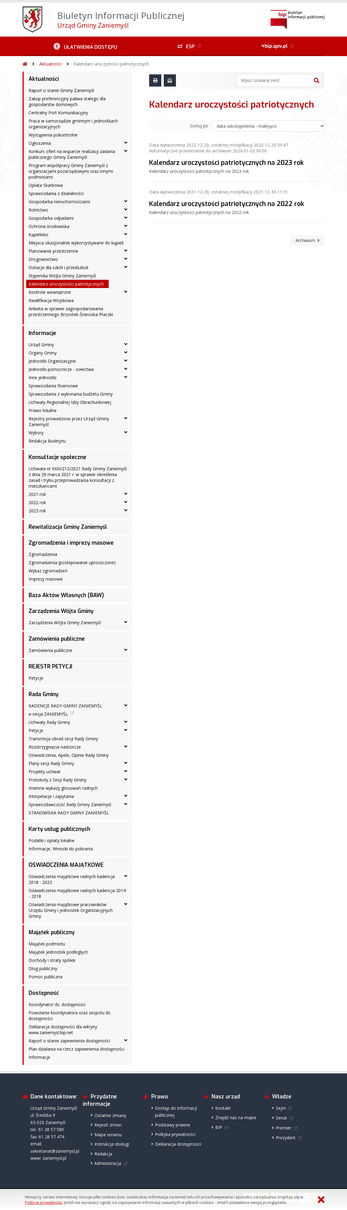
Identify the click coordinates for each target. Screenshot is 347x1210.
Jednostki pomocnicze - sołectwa (61, 369)
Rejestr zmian (107, 1125)
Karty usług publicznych (59, 829)
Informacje (42, 333)
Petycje (36, 678)
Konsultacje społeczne (57, 457)
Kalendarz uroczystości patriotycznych (111, 64)
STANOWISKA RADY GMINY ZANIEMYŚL (69, 813)
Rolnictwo (38, 210)
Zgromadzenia (43, 554)
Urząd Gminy (41, 344)
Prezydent (286, 1138)
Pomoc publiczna (45, 977)
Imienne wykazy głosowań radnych (63, 788)
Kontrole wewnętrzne (50, 292)
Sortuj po (199, 126)
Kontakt (223, 1108)
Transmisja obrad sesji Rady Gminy (63, 739)
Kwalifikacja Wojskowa (51, 300)
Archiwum (305, 240)
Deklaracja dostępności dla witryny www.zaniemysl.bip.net (63, 1029)
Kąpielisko (38, 234)
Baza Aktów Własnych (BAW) (66, 595)
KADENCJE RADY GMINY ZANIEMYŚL (65, 706)
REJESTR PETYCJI (50, 666)
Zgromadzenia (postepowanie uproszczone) (72, 562)
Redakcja (103, 1154)
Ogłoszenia (40, 143)
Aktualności (50, 64)
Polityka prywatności (175, 1134)
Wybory (36, 433)
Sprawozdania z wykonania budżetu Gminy (71, 394)
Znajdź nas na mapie (235, 1117)
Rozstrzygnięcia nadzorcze (55, 747)
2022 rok (37, 502)
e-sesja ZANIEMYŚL (48, 714)
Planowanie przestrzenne (53, 251)
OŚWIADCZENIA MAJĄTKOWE (66, 865)
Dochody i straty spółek (52, 960)
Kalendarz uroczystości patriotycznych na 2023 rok (226, 162)
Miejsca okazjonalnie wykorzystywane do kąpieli (76, 243)
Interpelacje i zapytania (51, 796)
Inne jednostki (42, 377)
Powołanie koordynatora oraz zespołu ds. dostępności (70, 1015)
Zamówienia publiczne (57, 638)
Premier (283, 1128)
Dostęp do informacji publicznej (176, 1111)
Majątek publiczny (52, 932)
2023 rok (37, 511)
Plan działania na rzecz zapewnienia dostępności (76, 1049)
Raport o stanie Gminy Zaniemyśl (61, 90)
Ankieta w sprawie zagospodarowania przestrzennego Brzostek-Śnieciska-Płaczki (71, 311)
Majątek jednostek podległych (58, 952)
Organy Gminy (43, 353)
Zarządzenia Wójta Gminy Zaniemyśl (65, 622)
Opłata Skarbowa (46, 185)
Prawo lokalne (43, 410)
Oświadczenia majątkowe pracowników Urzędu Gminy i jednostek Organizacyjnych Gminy (71, 910)
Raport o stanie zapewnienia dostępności (69, 1041)
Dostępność (44, 993)
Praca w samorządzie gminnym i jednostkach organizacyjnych (73, 124)
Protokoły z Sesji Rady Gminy (57, 780)
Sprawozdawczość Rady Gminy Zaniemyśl (70, 804)
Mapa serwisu (108, 1134)
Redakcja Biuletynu (47, 441)
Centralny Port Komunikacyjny (58, 113)
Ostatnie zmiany (110, 1115)
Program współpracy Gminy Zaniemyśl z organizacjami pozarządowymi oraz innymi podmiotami (71, 171)
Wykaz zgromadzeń (48, 571)
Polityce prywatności (43, 1202)
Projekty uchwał (44, 771)
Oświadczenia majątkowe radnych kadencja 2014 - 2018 (77, 893)
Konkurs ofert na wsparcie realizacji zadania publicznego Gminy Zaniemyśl (72, 154)
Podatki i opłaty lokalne (52, 840)
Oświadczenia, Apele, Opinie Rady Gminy (69, 755)
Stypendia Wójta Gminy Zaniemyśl (62, 276)
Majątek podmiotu (47, 944)
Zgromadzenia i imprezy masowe (71, 542)
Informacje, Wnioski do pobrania (61, 849)
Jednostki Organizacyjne (52, 361)
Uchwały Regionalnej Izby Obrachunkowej (70, 402)
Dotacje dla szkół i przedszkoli (58, 267)
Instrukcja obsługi (111, 1144)
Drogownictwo (43, 259)
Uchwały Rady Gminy (49, 722)
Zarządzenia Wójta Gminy (61, 611)
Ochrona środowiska (49, 226)
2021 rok (37, 494)
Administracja (107, 1163)
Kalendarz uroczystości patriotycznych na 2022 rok (226, 204)
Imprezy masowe (46, 579)
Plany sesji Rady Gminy (51, 763)
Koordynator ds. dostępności (57, 1004)
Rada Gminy (43, 694)
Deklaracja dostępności (178, 1144)
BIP (218, 1127)
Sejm (281, 1108)
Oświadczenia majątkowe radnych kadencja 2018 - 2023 (72, 879)
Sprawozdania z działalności (56, 193)
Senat (281, 1118)
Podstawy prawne (172, 1125)
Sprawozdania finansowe (53, 386)
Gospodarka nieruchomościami (59, 202)
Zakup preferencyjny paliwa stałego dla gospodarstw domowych (67, 101)
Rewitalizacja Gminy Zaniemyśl (68, 527)
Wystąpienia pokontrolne (53, 135)
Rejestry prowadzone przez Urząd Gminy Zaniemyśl (69, 421)
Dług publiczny (43, 968)
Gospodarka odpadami (51, 218)
